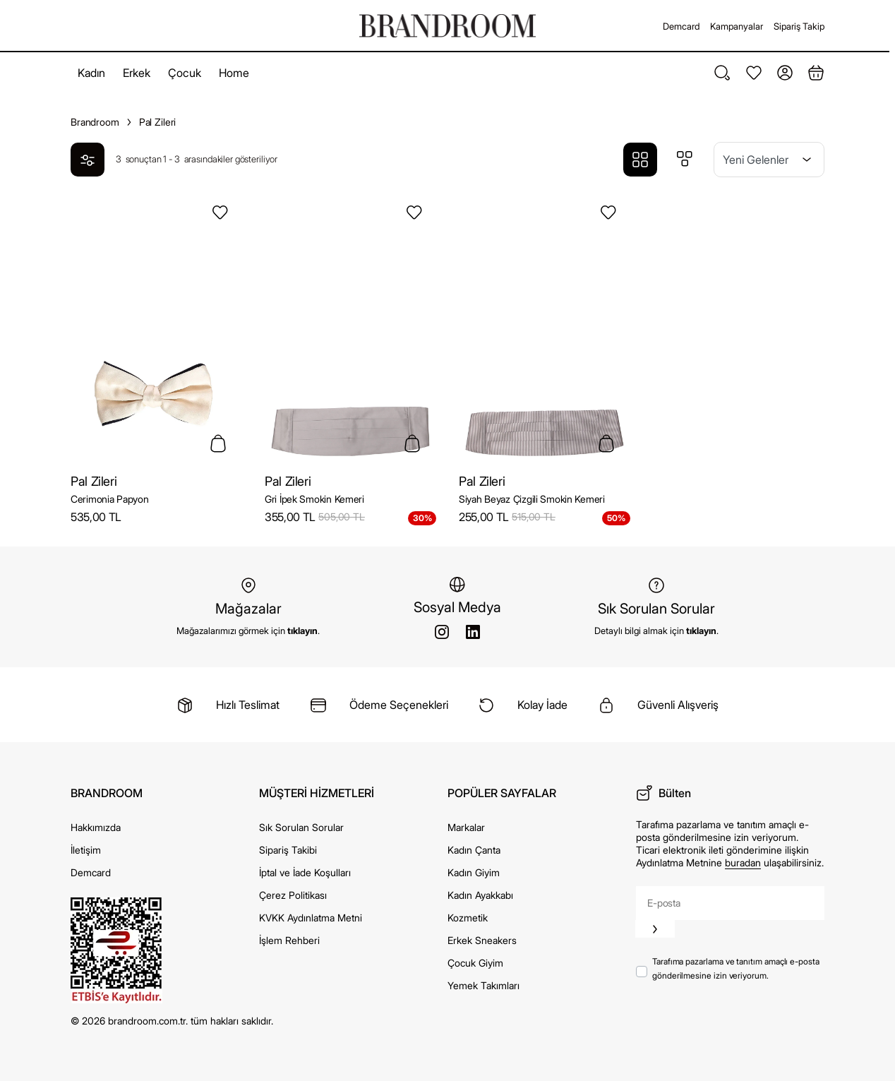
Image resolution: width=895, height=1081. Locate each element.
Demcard (681, 26)
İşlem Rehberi (289, 940)
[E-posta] (730, 903)
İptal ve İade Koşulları (305, 872)
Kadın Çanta (474, 850)
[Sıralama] (769, 159)
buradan (743, 862)
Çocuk (184, 73)
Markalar (466, 827)
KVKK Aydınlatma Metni (310, 918)
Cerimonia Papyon (110, 499)
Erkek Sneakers (482, 940)
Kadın (91, 73)
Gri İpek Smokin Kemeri (314, 499)
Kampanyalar (736, 26)
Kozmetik (468, 918)
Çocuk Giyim (475, 963)
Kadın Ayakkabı (480, 895)
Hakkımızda (96, 827)
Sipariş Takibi (288, 850)
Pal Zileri (93, 481)
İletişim (86, 850)
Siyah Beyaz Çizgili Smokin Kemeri (532, 499)
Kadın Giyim (474, 872)
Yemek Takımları (483, 985)
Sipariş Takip (799, 26)
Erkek (136, 73)
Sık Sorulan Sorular (301, 827)
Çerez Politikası (293, 895)
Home (234, 73)
